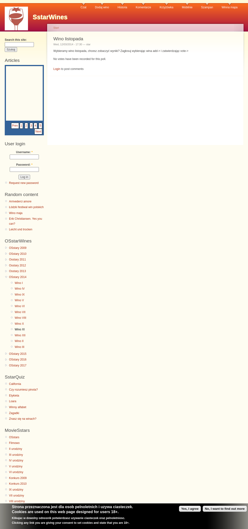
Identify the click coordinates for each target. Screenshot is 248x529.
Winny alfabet (17, 407)
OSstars (14, 437)
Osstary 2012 (17, 265)
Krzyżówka (166, 7)
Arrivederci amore (20, 201)
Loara (12, 401)
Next (38, 131)
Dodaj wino (102, 7)
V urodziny (16, 466)
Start (56, 27)
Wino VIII (20, 317)
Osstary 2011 (17, 259)
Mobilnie (187, 7)
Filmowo (14, 443)
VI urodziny (16, 472)
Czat (84, 7)
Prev (15, 125)
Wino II (19, 341)
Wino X (19, 323)
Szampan (207, 7)
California (15, 384)
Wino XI (20, 329)
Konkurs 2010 (18, 483)
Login (56, 69)
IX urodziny (16, 489)
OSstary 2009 (17, 248)
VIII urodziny (17, 501)
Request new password (24, 183)
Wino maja (16, 213)
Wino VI (20, 306)
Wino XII (20, 335)
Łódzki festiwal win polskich (26, 207)
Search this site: (16, 39)
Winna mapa (230, 7)
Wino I (19, 283)
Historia (122, 7)
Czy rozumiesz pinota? (23, 389)
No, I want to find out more (225, 510)
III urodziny (16, 454)
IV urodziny (16, 460)
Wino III (19, 347)
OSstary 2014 (17, 277)
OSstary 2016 (17, 359)
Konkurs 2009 (18, 478)
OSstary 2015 (17, 354)
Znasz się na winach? (22, 418)
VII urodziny (16, 495)
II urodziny (15, 449)
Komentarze (143, 7)
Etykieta (14, 395)
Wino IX (20, 294)
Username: (24, 152)
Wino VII (20, 312)
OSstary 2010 (17, 253)
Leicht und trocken (20, 229)
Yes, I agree (189, 510)
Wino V (19, 300)
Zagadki (14, 413)
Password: (24, 164)
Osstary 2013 (17, 271)
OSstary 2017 (17, 365)
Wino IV (20, 288)
